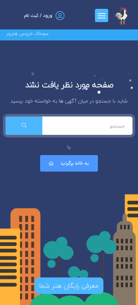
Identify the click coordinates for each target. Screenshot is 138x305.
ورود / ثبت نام (38, 15)
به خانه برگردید (68, 163)
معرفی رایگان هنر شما (69, 285)
